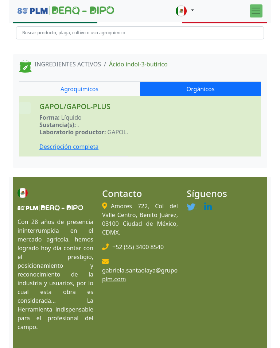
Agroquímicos (79, 89)
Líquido (71, 117)
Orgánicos (201, 89)
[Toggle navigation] (256, 10)
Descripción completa (68, 147)
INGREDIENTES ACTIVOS (68, 64)
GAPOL (117, 132)
